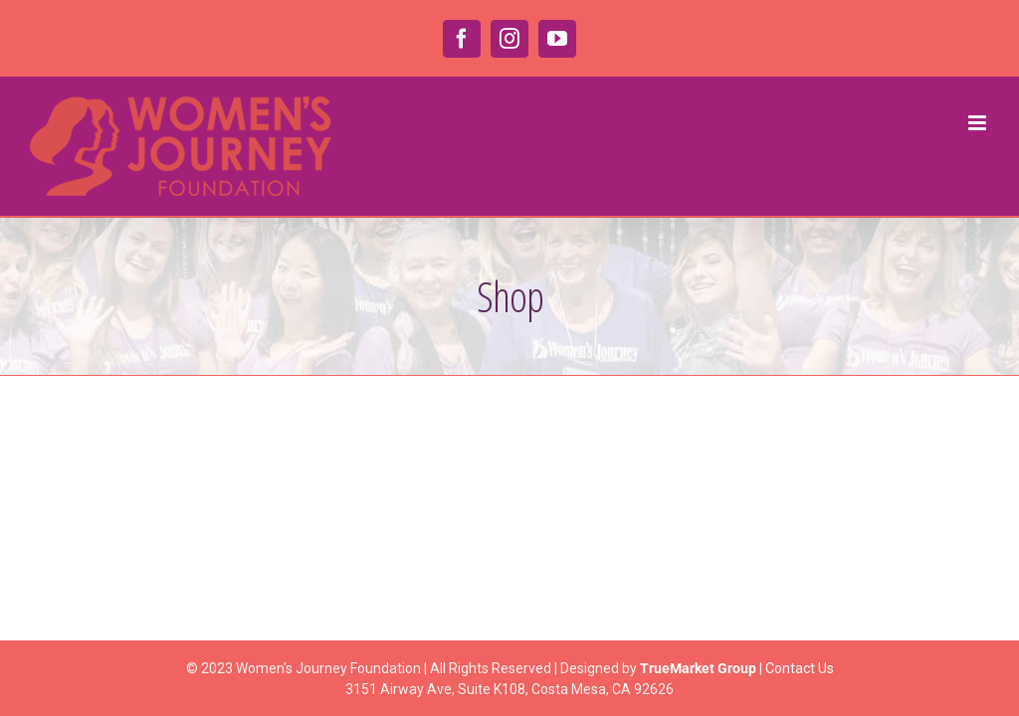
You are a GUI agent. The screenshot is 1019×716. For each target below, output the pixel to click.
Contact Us (799, 668)
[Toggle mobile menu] (978, 122)
